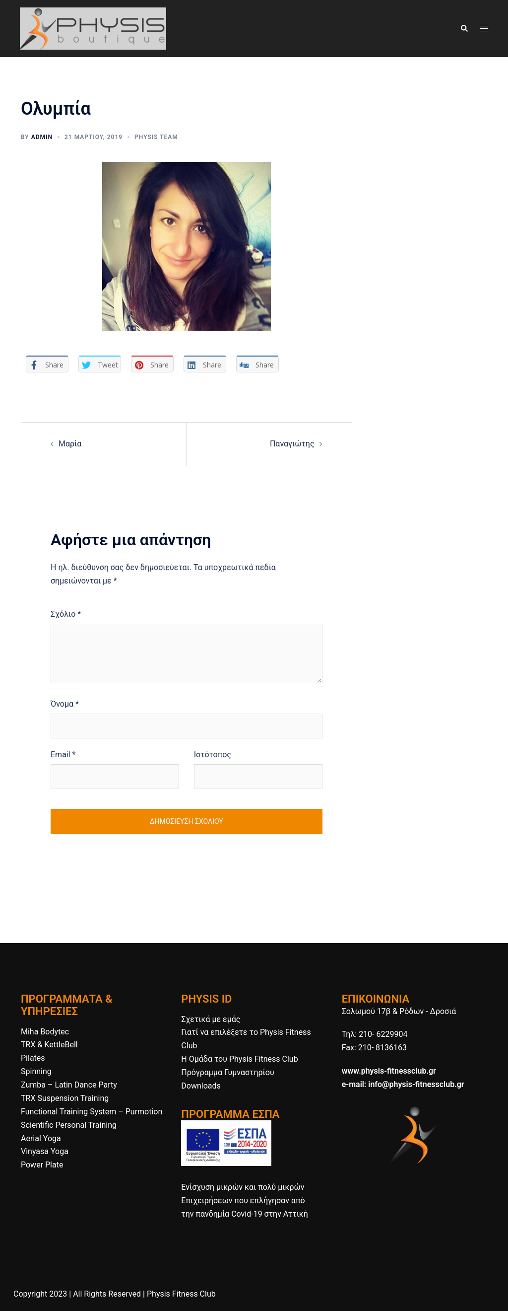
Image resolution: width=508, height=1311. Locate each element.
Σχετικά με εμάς (210, 1019)
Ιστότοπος (212, 754)
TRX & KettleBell (49, 1044)
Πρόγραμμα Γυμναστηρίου (227, 1072)
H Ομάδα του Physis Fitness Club (239, 1059)
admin (42, 137)
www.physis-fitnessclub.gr (389, 1071)
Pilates (33, 1058)
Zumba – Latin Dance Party (69, 1085)
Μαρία (70, 443)
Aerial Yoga (41, 1138)
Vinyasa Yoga (44, 1151)
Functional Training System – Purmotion (91, 1111)
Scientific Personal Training (69, 1125)
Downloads (200, 1086)
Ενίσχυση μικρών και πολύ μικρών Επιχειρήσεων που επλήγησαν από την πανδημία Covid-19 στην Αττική (244, 1200)
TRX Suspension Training (65, 1098)
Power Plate (42, 1164)
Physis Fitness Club (181, 1294)
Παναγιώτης (292, 443)
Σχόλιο (66, 614)
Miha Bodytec (45, 1031)
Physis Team (156, 137)
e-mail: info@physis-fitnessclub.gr (403, 1084)
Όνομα (65, 704)
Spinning (36, 1071)
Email (63, 754)
